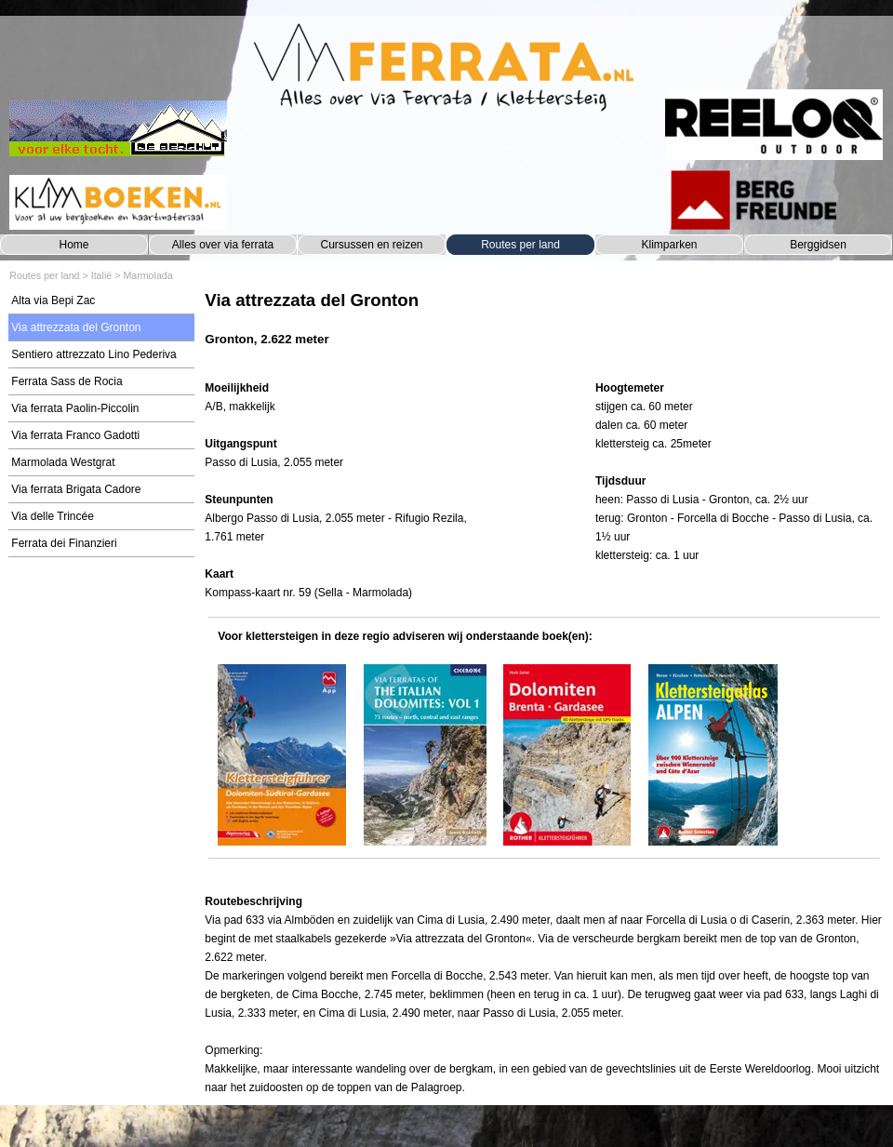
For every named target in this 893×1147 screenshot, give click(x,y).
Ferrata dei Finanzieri (63, 543)
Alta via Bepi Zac (53, 300)
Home (73, 244)
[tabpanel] (544, 327)
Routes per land (520, 244)
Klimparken (669, 244)
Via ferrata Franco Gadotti (75, 435)
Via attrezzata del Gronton (75, 327)
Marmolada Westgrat (62, 462)
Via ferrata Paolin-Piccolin (75, 408)
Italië (102, 275)
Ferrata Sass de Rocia (66, 381)
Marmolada (147, 275)
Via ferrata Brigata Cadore (75, 489)
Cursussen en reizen (371, 244)
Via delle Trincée (52, 516)
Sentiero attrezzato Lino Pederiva (93, 354)
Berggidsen (818, 244)
